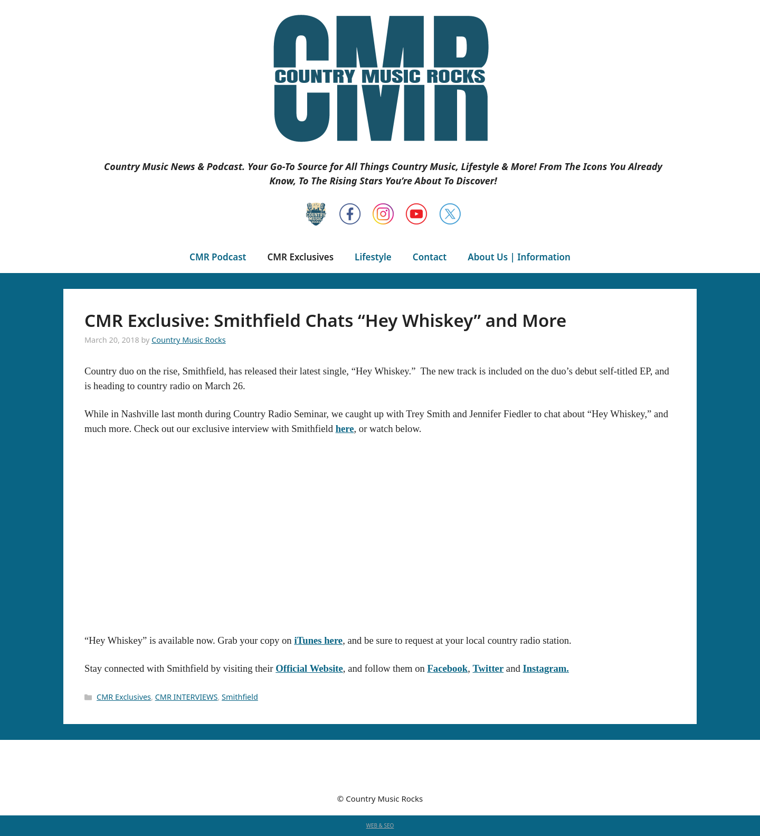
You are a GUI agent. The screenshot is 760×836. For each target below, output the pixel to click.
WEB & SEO (380, 825)
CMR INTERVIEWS (186, 697)
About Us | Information (519, 257)
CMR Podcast (217, 257)
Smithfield (240, 697)
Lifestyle (373, 257)
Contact (429, 257)
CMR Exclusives (300, 257)
